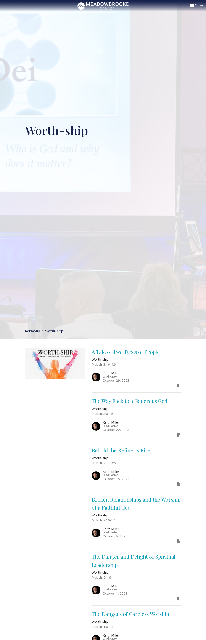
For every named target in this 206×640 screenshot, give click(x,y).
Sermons (32, 331)
